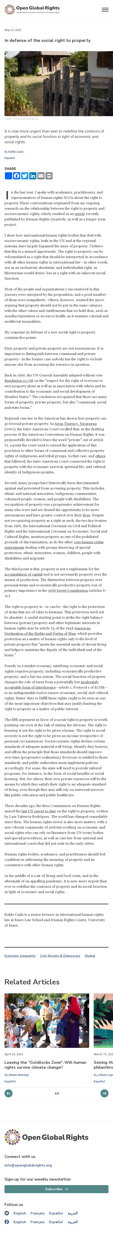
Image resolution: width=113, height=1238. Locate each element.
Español (9, 158)
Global (90, 955)
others (100, 456)
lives (86, 515)
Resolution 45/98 (18, 381)
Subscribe (53, 1189)
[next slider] (8, 1093)
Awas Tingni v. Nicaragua (76, 424)
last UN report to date (39, 811)
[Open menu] (105, 9)
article (80, 214)
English (19, 1213)
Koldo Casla (16, 152)
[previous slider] (104, 1093)
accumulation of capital (23, 574)
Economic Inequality (19, 955)
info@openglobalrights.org (28, 1165)
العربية (73, 1213)
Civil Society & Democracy (60, 955)
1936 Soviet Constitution (68, 590)
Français (38, 1213)
